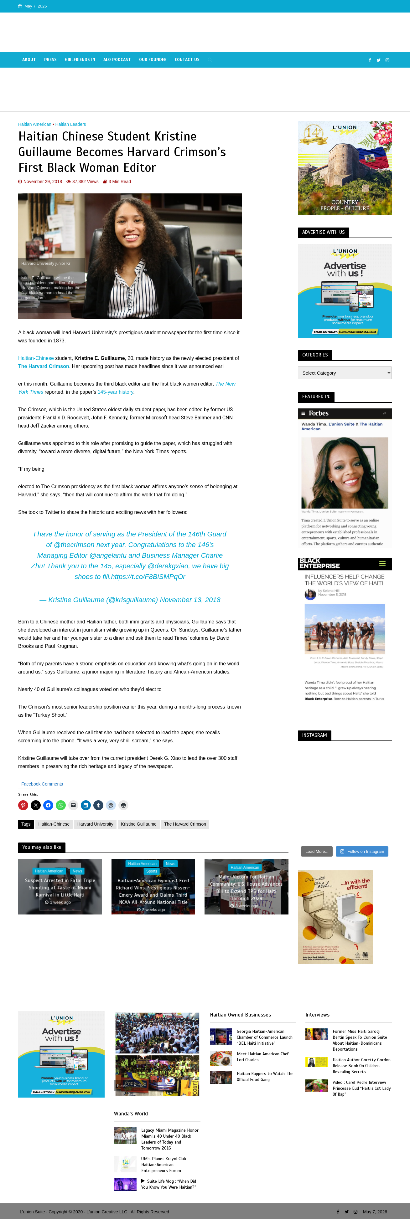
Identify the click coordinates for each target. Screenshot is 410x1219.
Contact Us (187, 59)
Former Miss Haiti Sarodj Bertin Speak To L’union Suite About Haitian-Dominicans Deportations (360, 1040)
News (77, 871)
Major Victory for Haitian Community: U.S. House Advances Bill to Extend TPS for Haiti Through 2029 (246, 888)
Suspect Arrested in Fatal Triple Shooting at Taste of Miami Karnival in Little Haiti (60, 888)
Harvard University (95, 824)
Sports (151, 871)
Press (50, 59)
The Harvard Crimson (43, 366)
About (29, 59)
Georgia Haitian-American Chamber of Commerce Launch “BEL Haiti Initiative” (265, 1037)
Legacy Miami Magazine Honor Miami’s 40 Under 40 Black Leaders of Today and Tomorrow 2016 (170, 1139)
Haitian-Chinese (36, 358)
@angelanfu (108, 555)
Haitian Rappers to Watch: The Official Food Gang (265, 1076)
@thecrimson (74, 545)
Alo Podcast (117, 59)
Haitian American (34, 124)
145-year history (115, 392)
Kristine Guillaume (139, 824)
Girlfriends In (80, 59)
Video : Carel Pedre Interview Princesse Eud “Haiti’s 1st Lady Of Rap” (362, 1088)
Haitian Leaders (70, 124)
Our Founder (153, 59)
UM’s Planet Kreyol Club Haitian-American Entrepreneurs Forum (163, 1164)
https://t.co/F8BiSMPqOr (148, 577)
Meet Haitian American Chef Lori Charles (262, 1057)
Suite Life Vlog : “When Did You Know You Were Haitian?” (168, 1184)
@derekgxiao (168, 566)
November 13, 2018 (190, 600)
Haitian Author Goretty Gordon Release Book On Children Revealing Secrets (362, 1065)
